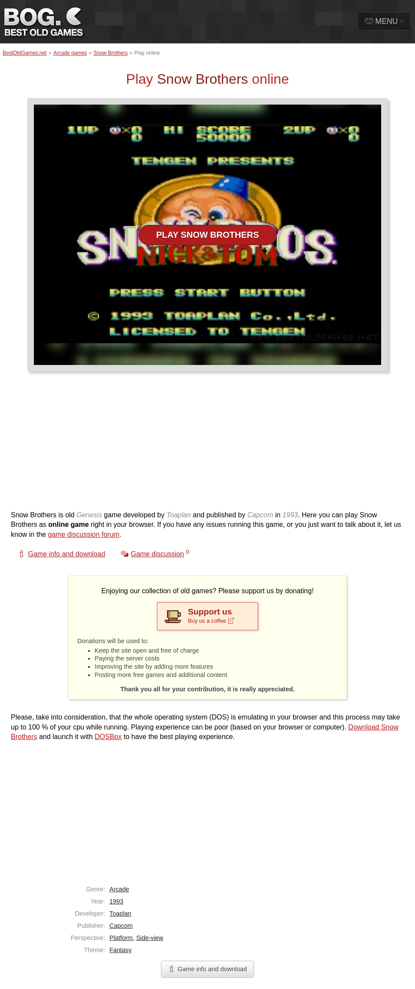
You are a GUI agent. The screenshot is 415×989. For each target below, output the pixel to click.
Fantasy (120, 949)
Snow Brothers (110, 53)
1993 (116, 901)
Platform (121, 937)
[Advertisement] (204, 445)
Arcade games (70, 53)
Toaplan (120, 913)
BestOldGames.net (24, 53)
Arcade (119, 889)
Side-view (149, 937)
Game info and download (207, 969)
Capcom (121, 925)
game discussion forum (83, 534)
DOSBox (108, 736)
